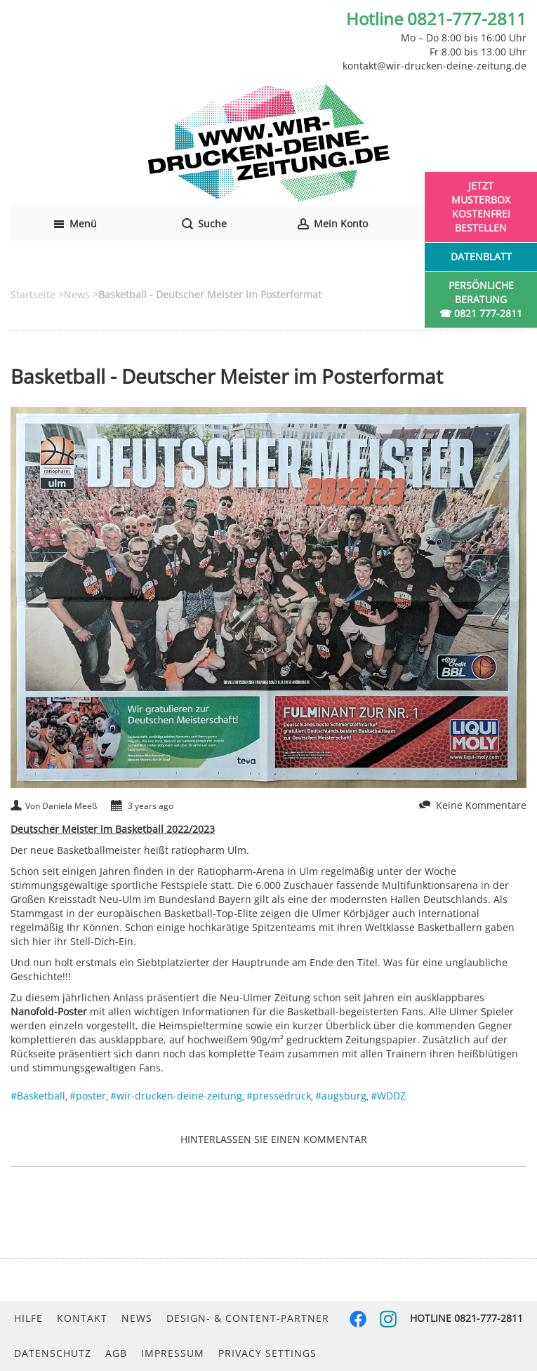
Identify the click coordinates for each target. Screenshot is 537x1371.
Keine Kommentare (481, 805)
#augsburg (340, 1095)
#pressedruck (278, 1095)
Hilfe (28, 1318)
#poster (87, 1095)
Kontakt (82, 1318)
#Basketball (38, 1095)
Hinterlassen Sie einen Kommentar (273, 1139)
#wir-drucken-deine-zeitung (176, 1095)
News (136, 1318)
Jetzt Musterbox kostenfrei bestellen (480, 206)
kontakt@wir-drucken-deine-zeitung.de (434, 65)
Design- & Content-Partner (247, 1318)
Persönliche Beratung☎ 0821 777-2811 (480, 299)
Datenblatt (481, 256)
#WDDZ (388, 1095)
